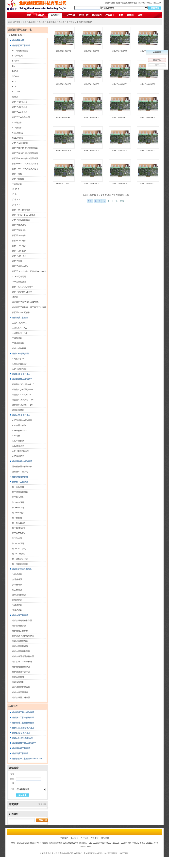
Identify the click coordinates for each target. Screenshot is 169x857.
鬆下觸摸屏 (17, 518)
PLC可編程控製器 (20, 51)
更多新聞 (42, 804)
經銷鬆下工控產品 (20, 482)
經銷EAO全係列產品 (21, 374)
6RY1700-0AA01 (91, 150)
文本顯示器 (17, 184)
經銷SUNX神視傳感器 (22, 569)
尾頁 (122, 201)
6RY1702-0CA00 (91, 84)
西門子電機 (17, 174)
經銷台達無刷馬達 (20, 641)
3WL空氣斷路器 (19, 282)
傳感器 (15, 297)
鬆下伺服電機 (18, 487)
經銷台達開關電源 (20, 692)
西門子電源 (17, 261)
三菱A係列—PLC (19, 328)
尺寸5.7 (15, 189)
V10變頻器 (17, 128)
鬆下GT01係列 (18, 523)
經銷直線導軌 (18, 682)
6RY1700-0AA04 (147, 117)
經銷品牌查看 (18, 40)
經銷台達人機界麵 (20, 631)
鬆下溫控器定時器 (20, 559)
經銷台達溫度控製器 (21, 651)
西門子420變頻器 (19, 102)
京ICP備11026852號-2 (93, 853)
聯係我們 (96, 15)
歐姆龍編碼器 (18, 410)
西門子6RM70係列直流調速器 (25, 169)
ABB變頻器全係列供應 (22, 420)
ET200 (15, 86)
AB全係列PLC (18, 359)
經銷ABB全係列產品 (21, 415)
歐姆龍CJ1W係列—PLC (22, 394)
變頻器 (15, 97)
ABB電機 (16, 436)
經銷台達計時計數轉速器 (23, 656)
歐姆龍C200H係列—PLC (23, 384)
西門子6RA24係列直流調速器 (25, 158)
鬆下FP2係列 (18, 507)
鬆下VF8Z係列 (18, 554)
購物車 (130, 15)
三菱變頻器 (17, 338)
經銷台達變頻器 (19, 625)
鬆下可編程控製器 (20, 492)
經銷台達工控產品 (20, 615)
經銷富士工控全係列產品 (23, 717)
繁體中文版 (121, 3)
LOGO (15, 71)
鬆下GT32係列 (18, 533)
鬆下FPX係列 (18, 497)
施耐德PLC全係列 (20, 471)
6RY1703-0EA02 (147, 183)
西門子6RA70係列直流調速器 (25, 148)
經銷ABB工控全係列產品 (23, 728)
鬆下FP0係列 (18, 502)
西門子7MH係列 (19, 256)
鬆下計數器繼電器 (20, 564)
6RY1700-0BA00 (147, 84)
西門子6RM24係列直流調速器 (25, 163)
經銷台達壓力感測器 (21, 697)
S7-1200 (16, 92)
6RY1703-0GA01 (63, 183)
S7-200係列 (17, 56)
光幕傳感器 (17, 605)
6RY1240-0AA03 (119, 150)
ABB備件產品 (18, 456)
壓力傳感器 (17, 590)
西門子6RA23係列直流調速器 (25, 153)
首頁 (29, 15)
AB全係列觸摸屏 (19, 364)
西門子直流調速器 (20, 143)
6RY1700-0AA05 (119, 117)
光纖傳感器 (17, 574)
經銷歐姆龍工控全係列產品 (24, 743)
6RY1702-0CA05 (119, 51)
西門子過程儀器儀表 (21, 220)
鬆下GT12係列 (18, 528)
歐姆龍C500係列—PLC (22, 405)
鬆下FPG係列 (18, 513)
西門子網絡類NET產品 (22, 292)
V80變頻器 (17, 122)
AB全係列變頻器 (19, 369)
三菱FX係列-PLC (19, 323)
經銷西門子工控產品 (47, 22)
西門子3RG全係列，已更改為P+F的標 (29, 271)
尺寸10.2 (16, 199)
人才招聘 (70, 15)
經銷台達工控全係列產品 (23, 723)
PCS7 (14, 81)
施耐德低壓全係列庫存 (22, 466)
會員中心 (157, 60)
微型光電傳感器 (19, 595)
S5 (13, 66)
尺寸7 (14, 194)
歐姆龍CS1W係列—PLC (23, 400)
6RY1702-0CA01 (63, 84)
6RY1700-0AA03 (63, 150)
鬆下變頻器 (17, 538)
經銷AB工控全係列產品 (22, 738)
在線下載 (83, 15)
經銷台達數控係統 (20, 646)
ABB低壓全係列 (19, 425)
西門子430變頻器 (19, 107)
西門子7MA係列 (19, 230)
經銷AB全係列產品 (20, 353)
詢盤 (140, 15)
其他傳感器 (17, 610)
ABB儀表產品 (18, 446)
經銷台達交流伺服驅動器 (23, 636)
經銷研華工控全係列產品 (23, 712)
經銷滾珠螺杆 (18, 677)
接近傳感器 (17, 584)
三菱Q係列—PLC (20, 333)
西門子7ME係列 (19, 246)
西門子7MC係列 (19, 240)
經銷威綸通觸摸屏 (20, 477)
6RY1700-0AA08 (91, 117)
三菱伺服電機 (18, 343)
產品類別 (55, 15)
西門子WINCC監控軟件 (22, 287)
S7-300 (15, 61)
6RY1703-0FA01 (120, 183)
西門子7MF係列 (19, 251)
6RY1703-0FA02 (91, 183)
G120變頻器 (17, 133)
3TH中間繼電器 (19, 276)
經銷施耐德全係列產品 (22, 461)
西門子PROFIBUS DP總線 (23, 215)
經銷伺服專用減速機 (21, 687)
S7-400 (15, 76)
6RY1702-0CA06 (91, 51)
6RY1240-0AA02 (147, 150)
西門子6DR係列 (19, 225)
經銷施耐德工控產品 (21, 748)
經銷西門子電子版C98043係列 (25, 302)
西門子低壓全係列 (20, 266)
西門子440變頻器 (19, 112)
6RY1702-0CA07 (63, 51)
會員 (120, 15)
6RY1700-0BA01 (119, 84)
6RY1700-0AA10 (63, 117)
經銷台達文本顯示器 (21, 672)
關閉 (157, 65)
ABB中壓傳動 (18, 441)
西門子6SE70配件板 (21, 312)
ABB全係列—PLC (20, 430)
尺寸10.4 (16, 205)
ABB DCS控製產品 (20, 451)
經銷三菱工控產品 (20, 317)
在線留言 (110, 15)
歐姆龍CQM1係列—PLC (23, 389)
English (129, 3)
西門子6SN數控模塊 (21, 210)
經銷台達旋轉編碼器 (21, 667)
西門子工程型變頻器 (21, 117)
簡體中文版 (110, 3)
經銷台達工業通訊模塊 (22, 661)
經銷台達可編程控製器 (22, 620)
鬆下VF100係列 (19, 548)
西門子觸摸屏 (18, 179)
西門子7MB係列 (19, 235)
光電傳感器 (17, 579)
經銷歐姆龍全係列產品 (22, 379)
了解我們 (39, 15)
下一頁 (115, 201)
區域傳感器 (17, 600)
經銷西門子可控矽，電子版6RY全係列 (75, 22)
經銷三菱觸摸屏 (19, 348)
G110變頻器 (17, 138)
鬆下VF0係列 (18, 543)
